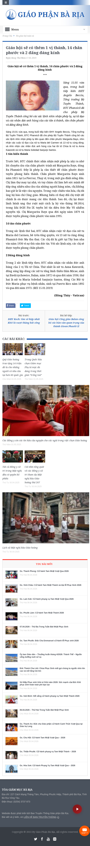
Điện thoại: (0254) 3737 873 (16, 801)
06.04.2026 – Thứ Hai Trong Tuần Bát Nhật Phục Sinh (44, 710)
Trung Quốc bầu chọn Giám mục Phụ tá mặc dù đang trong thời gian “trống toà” (33, 367)
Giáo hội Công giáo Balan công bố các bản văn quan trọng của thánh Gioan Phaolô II (66, 323)
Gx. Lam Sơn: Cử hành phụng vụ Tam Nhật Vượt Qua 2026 (47, 599)
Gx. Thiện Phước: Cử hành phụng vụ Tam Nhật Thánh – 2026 (48, 751)
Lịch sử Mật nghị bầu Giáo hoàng (20, 547)
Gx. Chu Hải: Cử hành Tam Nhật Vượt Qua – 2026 (42, 738)
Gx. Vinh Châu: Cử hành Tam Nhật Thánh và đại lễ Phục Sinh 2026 (50, 585)
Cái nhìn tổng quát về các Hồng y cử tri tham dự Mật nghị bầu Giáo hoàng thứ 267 (34, 474)
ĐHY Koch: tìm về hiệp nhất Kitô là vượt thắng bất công (24, 321)
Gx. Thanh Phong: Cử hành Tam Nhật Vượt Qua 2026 (44, 571)
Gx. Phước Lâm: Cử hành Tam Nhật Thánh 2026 (42, 613)
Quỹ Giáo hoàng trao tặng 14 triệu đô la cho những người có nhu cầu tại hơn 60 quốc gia (12, 367)
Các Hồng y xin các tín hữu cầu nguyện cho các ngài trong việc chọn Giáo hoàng (44, 440)
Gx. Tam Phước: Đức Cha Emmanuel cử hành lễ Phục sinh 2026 (49, 641)
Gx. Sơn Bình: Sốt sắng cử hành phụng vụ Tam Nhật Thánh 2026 (49, 696)
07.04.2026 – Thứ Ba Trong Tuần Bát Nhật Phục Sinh (44, 627)
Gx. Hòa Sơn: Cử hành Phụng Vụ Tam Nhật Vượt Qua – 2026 (47, 765)
